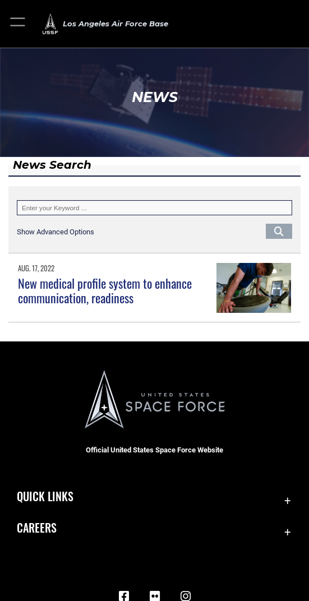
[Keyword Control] (154, 207)
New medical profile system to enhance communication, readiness (105, 290)
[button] (18, 24)
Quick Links (45, 496)
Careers (37, 527)
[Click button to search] (279, 231)
